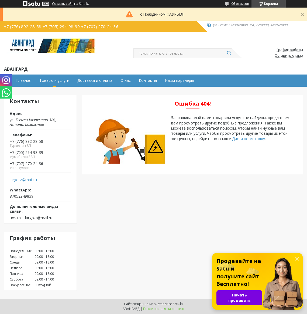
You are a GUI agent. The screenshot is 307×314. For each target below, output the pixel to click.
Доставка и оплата (94, 80)
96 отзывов (240, 3)
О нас (125, 80)
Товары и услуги (54, 80)
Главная (23, 80)
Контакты (148, 80)
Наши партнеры (179, 80)
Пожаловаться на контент (163, 308)
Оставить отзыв (289, 56)
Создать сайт (62, 4)
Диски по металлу (248, 138)
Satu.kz (178, 304)
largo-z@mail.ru (23, 179)
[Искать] (229, 53)
